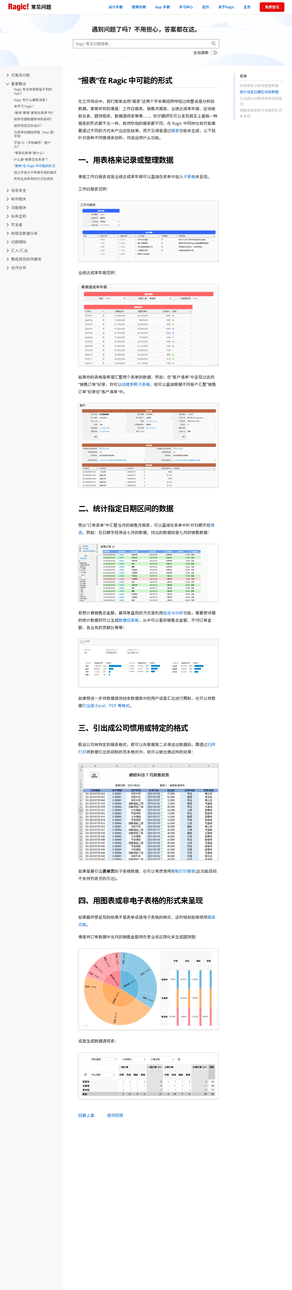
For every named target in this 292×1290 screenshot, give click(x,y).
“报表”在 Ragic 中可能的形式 (34, 166)
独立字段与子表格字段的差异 (35, 172)
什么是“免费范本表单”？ (31, 159)
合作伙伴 (16, 267)
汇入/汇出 (17, 250)
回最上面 (86, 1115)
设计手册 (116, 7)
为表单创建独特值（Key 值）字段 (35, 134)
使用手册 (139, 7)
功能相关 (16, 207)
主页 (247, 7)
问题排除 (16, 241)
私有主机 (16, 216)
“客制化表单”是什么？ (30, 153)
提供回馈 (115, 1115)
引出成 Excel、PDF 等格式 (106, 705)
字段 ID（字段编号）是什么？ (32, 144)
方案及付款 (18, 75)
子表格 (189, 176)
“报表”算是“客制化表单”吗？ (34, 112)
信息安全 (16, 190)
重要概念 (16, 83)
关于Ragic (226, 7)
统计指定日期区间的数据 (259, 91)
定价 (205, 7)
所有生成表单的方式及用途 (33, 178)
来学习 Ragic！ (25, 106)
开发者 (14, 224)
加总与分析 (173, 613)
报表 (175, 130)
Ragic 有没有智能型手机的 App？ (33, 91)
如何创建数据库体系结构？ (33, 119)
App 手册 (162, 7)
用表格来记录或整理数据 (259, 85)
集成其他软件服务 (23, 259)
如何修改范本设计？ (28, 125)
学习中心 (186, 7)
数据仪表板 (129, 620)
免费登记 (272, 7)
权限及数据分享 (22, 233)
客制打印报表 (183, 871)
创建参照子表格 (136, 384)
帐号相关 (16, 198)
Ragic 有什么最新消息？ (31, 100)
